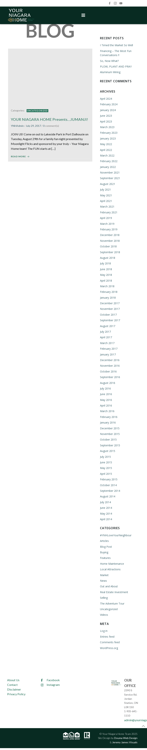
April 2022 (106, 149)
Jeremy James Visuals (124, 741)
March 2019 (107, 223)
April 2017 (106, 337)
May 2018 (106, 274)
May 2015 (106, 468)
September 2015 (110, 445)
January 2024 (108, 109)
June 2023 (106, 115)
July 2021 (105, 189)
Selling (103, 597)
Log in (103, 630)
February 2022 (108, 160)
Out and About (109, 586)
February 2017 (108, 348)
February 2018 (108, 291)
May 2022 (106, 143)
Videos (104, 614)
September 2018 (110, 252)
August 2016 (107, 382)
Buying (104, 552)
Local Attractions (110, 569)
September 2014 (110, 490)
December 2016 (109, 359)
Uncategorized (37, 109)
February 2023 (108, 132)
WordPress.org (109, 647)
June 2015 (106, 462)
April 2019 (106, 217)
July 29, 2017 (33, 124)
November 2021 (109, 172)
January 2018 (108, 297)
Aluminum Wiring (110, 72)
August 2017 (107, 325)
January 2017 (108, 354)
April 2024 (106, 98)
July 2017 (105, 331)
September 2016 (110, 376)
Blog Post (106, 546)
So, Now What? (109, 60)
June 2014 (106, 507)
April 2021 (106, 200)
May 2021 (106, 195)
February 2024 (108, 104)
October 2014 (108, 485)
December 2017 (109, 303)
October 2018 (108, 246)
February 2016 (108, 416)
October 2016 (108, 371)
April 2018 (106, 280)
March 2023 (107, 126)
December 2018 (109, 235)
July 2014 (105, 502)
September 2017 (110, 320)
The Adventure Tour (112, 603)
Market (104, 574)
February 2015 (108, 479)
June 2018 (106, 269)
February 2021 (108, 212)
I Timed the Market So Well (116, 45)
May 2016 (106, 399)
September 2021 (110, 178)
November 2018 (109, 240)
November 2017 (109, 308)
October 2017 (108, 314)
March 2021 (107, 206)
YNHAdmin (17, 124)
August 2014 (107, 496)
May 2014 (106, 513)
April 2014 (106, 519)
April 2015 (106, 473)
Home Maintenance (112, 563)
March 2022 (107, 155)
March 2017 (107, 342)
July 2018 (105, 263)
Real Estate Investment (114, 591)
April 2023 (106, 121)
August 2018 (107, 257)
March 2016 (107, 411)
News (103, 580)
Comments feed (109, 642)
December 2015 (109, 428)
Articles (104, 540)
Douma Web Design (125, 737)
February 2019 (108, 229)
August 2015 (107, 450)
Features (105, 557)
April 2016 (106, 405)
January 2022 (108, 166)
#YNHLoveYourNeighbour (115, 535)
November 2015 (109, 433)
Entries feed (107, 636)
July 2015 (105, 456)
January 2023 (108, 138)
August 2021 (107, 183)
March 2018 (107, 286)
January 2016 (108, 422)
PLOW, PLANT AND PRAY (115, 66)
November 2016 (109, 365)
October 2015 (108, 439)
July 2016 (105, 388)
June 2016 (106, 393)
